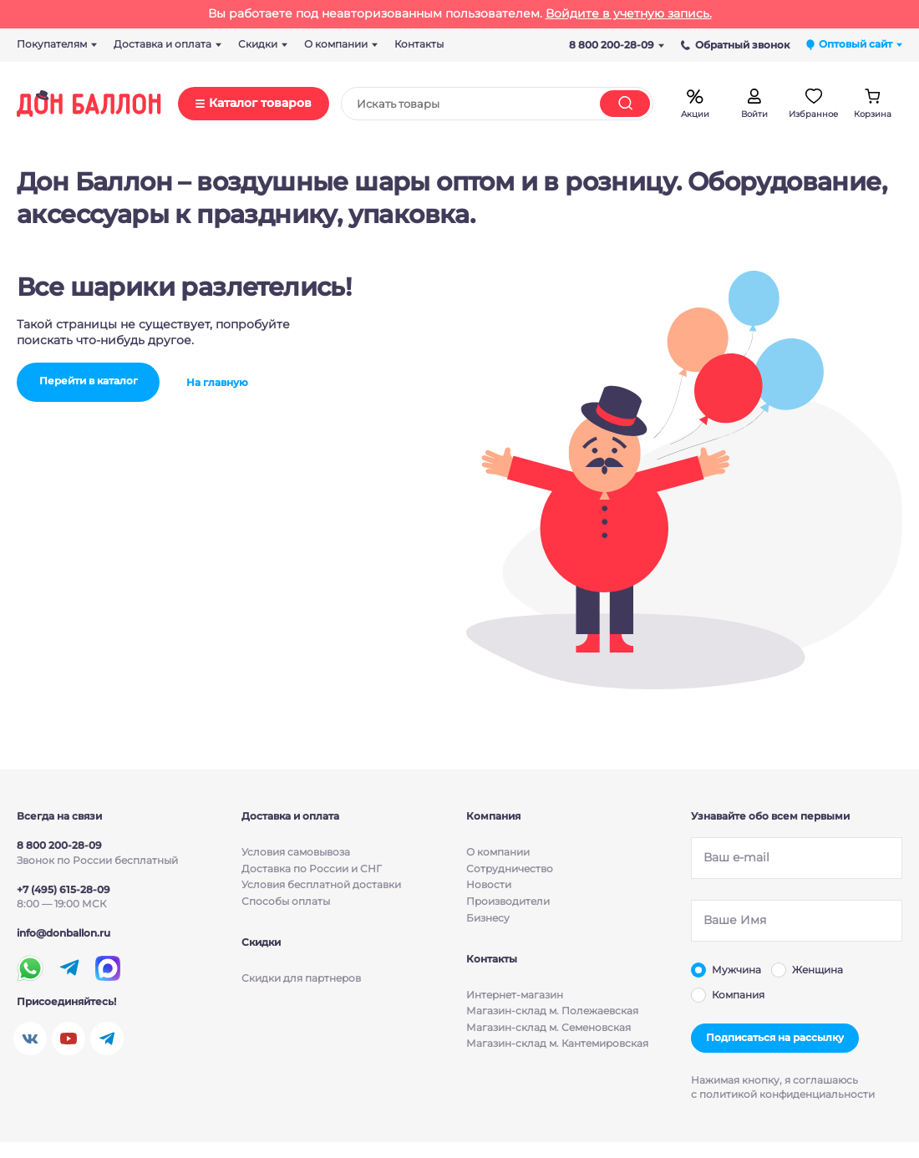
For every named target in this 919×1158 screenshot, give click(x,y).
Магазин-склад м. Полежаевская (552, 1011)
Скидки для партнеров (301, 978)
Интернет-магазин (514, 994)
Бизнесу (488, 918)
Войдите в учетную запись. (629, 13)
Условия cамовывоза (295, 852)
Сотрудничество (509, 868)
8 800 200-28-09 (616, 44)
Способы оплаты (285, 901)
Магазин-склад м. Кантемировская (557, 1044)
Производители (508, 901)
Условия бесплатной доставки (321, 884)
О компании (498, 852)
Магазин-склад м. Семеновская (548, 1027)
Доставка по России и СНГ (311, 868)
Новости (488, 884)
